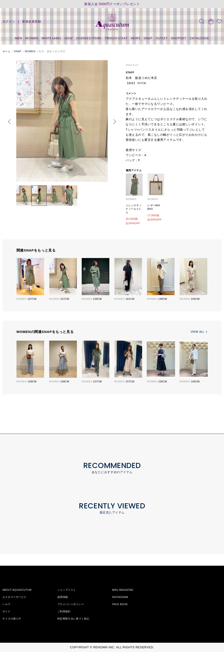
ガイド (6, 611)
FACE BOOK (120, 604)
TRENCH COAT (116, 38)
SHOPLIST (178, 38)
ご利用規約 (64, 611)
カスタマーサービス (14, 597)
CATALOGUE (199, 38)
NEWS (135, 38)
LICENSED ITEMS (88, 38)
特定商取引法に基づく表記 (73, 618)
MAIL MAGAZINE (122, 589)
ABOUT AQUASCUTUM (16, 589)
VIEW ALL (197, 331)
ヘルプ (6, 604)
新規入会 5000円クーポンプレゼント (112, 4)
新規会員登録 (31, 21)
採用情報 (62, 597)
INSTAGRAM (120, 597)
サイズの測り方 (11, 618)
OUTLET (162, 38)
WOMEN (31, 38)
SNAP (148, 38)
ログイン (9, 21)
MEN (18, 38)
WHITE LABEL (51, 38)
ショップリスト (66, 589)
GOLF (69, 38)
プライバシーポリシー (70, 604)
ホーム (6, 51)
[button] (114, 121)
